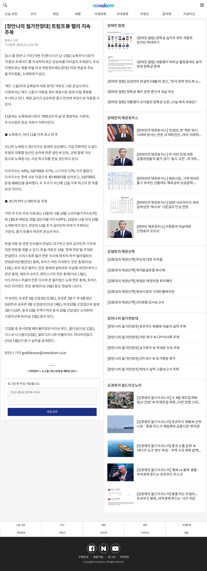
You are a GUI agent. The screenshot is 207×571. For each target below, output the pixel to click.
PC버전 (124, 557)
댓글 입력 (52, 412)
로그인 (112, 557)
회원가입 (98, 557)
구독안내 (83, 557)
